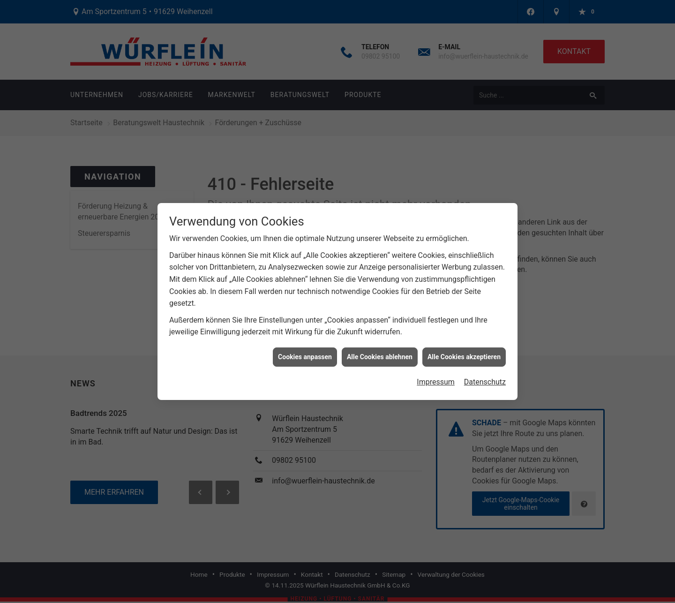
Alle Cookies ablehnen (379, 351)
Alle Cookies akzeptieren (464, 351)
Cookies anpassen (305, 351)
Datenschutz (485, 377)
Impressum (436, 377)
